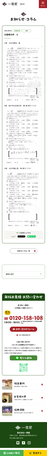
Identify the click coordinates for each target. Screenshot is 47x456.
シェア (13, 236)
